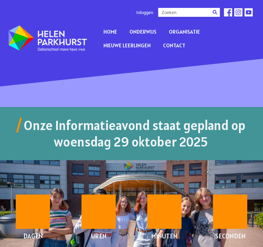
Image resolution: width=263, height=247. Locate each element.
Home (110, 31)
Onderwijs (142, 31)
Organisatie (184, 31)
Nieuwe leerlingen (127, 45)
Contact (174, 45)
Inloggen (144, 12)
